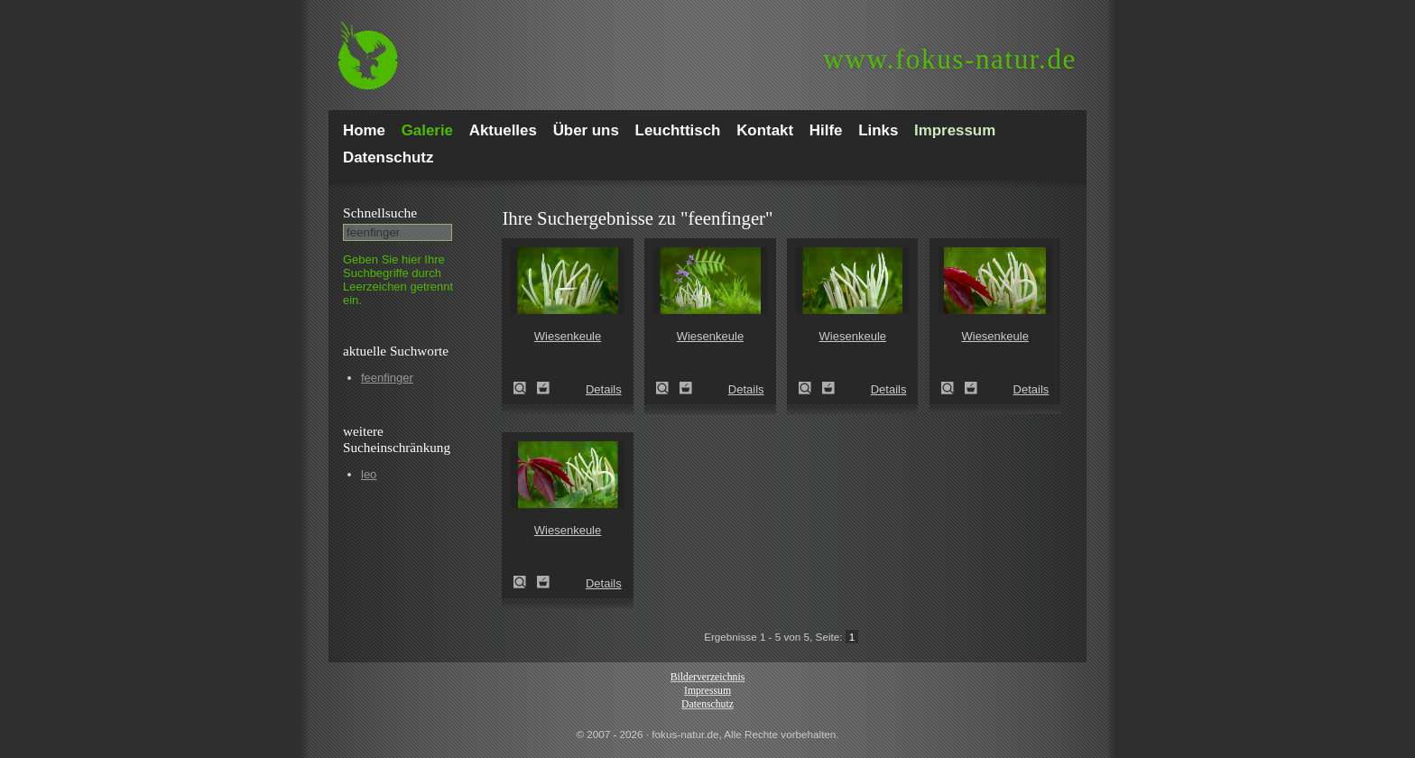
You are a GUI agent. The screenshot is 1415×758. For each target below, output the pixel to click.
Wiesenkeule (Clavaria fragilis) (525, 388)
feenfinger (387, 377)
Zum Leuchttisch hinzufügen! (543, 388)
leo (368, 474)
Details (604, 389)
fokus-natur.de (950, 59)
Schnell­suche (380, 212)
